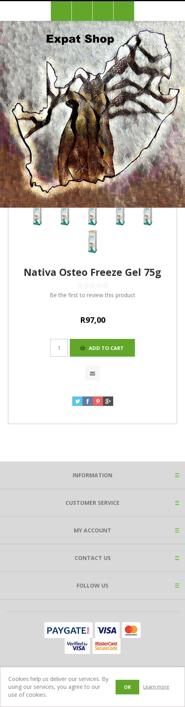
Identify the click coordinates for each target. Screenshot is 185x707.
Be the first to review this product (92, 295)
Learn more (156, 686)
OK (127, 687)
